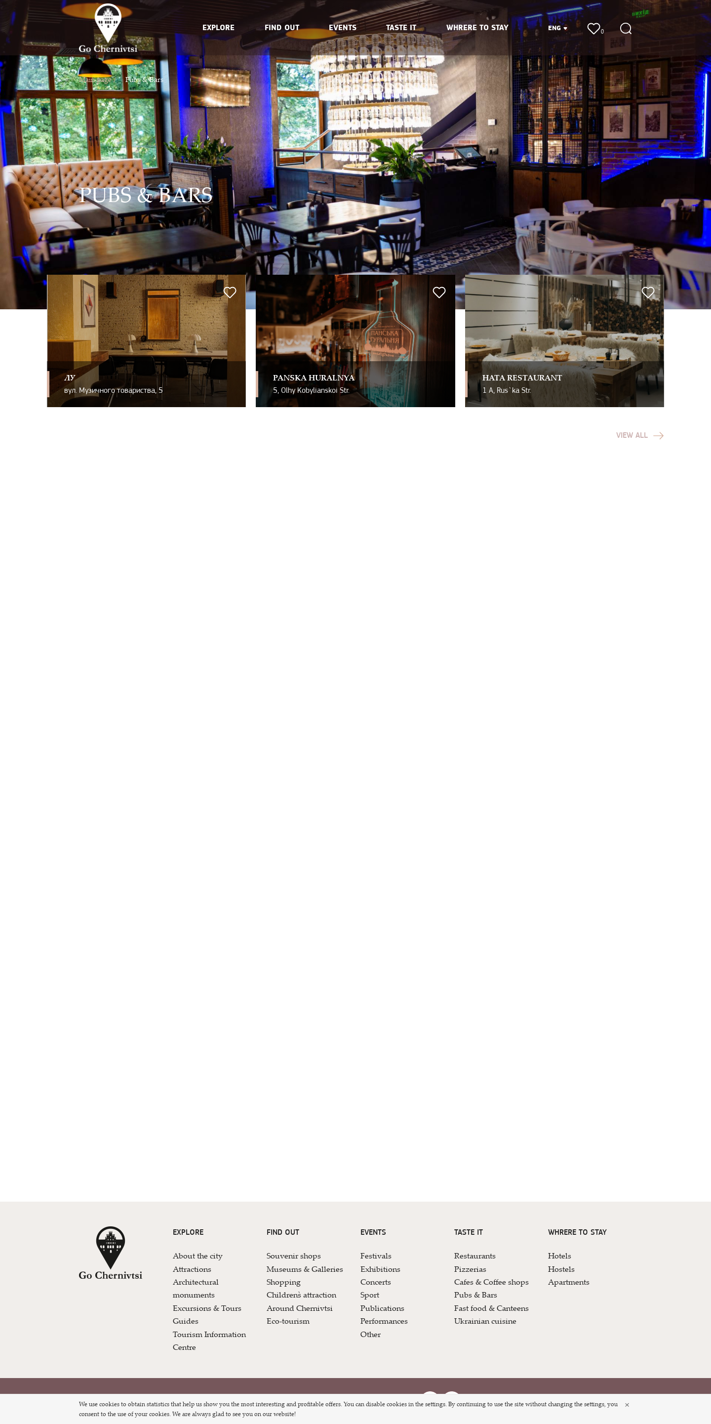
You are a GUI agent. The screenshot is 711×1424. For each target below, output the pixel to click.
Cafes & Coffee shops (491, 1281)
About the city (198, 1255)
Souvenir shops (294, 1255)
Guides (185, 1320)
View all (640, 436)
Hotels (559, 1255)
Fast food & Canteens (491, 1307)
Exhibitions (380, 1268)
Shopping (284, 1281)
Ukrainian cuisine (485, 1320)
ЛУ (70, 377)
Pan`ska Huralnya (314, 377)
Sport (369, 1294)
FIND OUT (282, 28)
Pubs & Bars (144, 79)
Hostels (561, 1268)
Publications (382, 1307)
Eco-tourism (288, 1320)
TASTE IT (401, 28)
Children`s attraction (301, 1294)
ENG (558, 28)
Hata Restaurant (522, 377)
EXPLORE (218, 28)
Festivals (376, 1255)
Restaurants (475, 1255)
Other (370, 1334)
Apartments (569, 1281)
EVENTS (342, 28)
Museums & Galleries (305, 1268)
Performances (384, 1320)
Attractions (192, 1268)
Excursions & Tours (207, 1307)
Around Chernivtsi (300, 1307)
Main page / (97, 79)
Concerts (375, 1281)
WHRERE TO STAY (477, 28)
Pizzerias (470, 1268)
